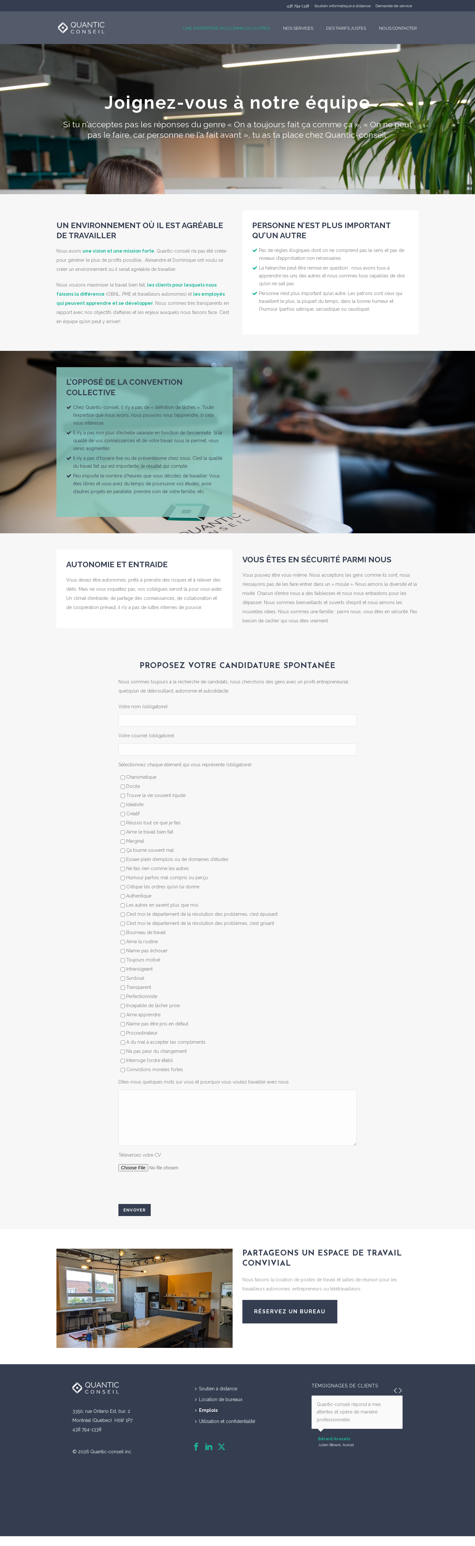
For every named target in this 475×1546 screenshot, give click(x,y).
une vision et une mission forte (118, 251)
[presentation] (168, 1197)
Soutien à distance (216, 1398)
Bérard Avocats (334, 1449)
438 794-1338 (298, 6)
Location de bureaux (218, 1409)
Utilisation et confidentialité (225, 1431)
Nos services (298, 28)
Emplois (206, 1420)
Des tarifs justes (346, 28)
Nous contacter (398, 28)
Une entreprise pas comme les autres (226, 28)
